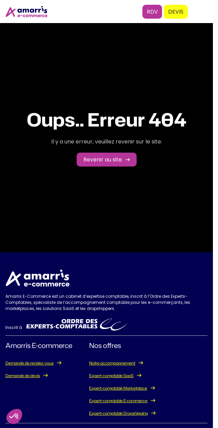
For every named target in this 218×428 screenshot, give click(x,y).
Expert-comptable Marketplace (118, 388)
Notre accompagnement (112, 363)
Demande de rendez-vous (29, 363)
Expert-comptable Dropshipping (118, 413)
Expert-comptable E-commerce (118, 401)
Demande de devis (22, 375)
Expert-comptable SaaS (111, 375)
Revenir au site (102, 159)
